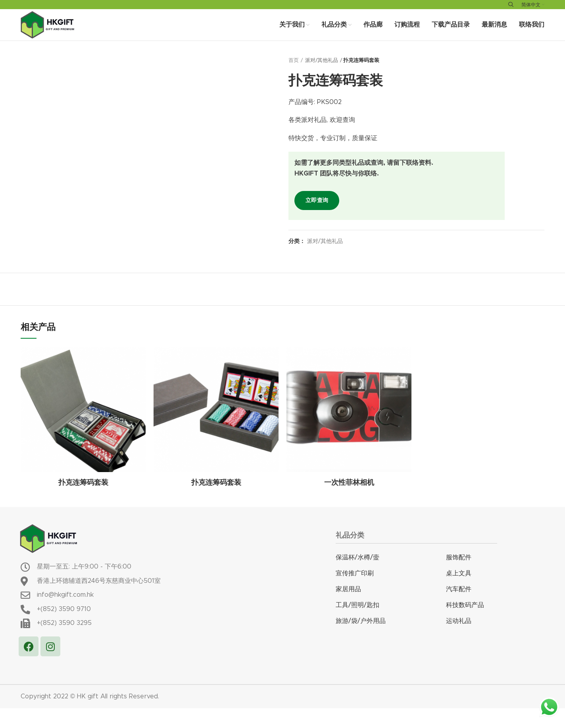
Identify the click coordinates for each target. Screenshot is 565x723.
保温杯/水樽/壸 (357, 572)
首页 (293, 75)
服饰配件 (458, 572)
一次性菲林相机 (349, 497)
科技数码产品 (465, 620)
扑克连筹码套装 (83, 497)
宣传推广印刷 (355, 588)
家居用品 (348, 604)
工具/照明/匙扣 (357, 620)
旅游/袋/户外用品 (361, 635)
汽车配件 (458, 604)
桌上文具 (458, 588)
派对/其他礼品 (321, 75)
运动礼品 (458, 635)
